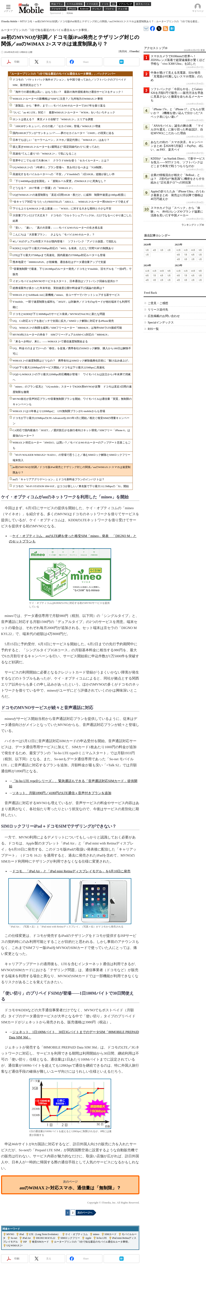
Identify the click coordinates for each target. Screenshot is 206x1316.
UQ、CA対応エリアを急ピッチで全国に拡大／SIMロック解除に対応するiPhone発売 (63, 320)
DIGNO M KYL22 (45, 1238)
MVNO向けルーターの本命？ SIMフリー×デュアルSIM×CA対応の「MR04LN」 (61, 334)
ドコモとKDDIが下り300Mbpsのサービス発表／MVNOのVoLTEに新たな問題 (59, 314)
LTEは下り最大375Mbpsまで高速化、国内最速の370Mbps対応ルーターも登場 (59, 255)
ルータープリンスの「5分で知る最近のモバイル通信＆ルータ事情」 (92, 1241)
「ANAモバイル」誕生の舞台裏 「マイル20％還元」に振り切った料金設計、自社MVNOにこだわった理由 (177, 129)
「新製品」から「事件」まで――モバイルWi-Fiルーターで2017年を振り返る (59, 105)
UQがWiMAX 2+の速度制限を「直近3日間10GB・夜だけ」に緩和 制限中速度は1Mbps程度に (69, 194)
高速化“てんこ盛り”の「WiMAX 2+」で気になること (45, 153)
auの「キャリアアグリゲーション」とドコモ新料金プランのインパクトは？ (58, 479)
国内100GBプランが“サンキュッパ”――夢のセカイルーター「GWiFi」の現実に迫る (63, 133)
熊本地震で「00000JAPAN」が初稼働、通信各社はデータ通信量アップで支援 (59, 262)
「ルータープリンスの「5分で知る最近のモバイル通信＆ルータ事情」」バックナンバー (62, 73)
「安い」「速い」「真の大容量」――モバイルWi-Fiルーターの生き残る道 (58, 227)
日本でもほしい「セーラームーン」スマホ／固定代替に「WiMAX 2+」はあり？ (61, 139)
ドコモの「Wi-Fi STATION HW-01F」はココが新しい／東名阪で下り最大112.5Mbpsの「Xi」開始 (71, 486)
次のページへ (84, 1212)
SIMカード (111, 1234)
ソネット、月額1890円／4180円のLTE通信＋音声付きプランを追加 (61, 793)
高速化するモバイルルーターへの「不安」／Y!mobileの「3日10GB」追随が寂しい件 (64, 174)
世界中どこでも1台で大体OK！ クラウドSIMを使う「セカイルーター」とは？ (61, 160)
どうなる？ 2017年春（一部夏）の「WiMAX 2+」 (43, 187)
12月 (178, 250)
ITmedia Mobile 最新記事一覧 (165, 28)
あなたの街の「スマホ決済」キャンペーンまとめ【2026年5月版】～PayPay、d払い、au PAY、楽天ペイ (177, 146)
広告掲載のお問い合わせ (164, 316)
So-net (14, 1238)
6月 (193, 255)
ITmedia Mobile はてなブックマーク (172, 28)
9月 (200, 250)
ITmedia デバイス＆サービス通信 (146, 28)
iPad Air (26, 1238)
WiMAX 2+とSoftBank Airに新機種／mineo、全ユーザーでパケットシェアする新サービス (66, 294)
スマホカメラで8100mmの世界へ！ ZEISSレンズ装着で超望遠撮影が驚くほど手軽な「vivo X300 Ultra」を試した (178, 60)
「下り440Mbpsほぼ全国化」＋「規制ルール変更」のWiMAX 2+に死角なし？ (59, 181)
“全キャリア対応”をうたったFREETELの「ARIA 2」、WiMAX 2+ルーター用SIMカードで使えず (71, 201)
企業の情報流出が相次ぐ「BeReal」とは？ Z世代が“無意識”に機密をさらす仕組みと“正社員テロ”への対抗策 (178, 178)
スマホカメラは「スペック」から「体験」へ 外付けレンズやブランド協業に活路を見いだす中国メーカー (177, 211)
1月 (147, 255)
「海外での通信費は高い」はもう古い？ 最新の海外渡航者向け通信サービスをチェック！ (68, 91)
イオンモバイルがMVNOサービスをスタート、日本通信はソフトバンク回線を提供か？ (65, 281)
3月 (161, 250)
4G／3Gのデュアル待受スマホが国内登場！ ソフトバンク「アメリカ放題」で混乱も (65, 241)
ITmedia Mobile (9, 21)
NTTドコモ (26, 21)
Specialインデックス (161, 322)
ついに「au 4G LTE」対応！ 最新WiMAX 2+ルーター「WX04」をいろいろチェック (64, 112)
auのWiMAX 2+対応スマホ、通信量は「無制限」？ (70, 1187)
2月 (169, 250)
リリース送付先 (158, 309)
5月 (147, 250)
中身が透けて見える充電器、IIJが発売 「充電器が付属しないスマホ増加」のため (177, 76)
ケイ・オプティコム (76, 1234)
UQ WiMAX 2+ (14, 1245)
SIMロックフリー (70, 1238)
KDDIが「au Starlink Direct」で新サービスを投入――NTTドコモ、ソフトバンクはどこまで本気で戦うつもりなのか (178, 162)
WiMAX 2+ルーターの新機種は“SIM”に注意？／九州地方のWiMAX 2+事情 (58, 98)
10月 (193, 250)
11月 (186, 250)
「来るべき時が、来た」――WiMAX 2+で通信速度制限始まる (50, 341)
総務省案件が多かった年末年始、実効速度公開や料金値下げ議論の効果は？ (59, 288)
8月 (178, 255)
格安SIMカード (40, 1241)
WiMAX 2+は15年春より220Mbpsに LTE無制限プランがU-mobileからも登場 (59, 411)
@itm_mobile (159, 27)
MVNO (10, 1234)
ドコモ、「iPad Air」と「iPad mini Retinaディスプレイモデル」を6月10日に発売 (71, 871)
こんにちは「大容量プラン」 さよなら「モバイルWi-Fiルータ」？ (54, 234)
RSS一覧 (153, 329)
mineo (96, 1234)
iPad (21, 1234)
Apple (88, 1238)
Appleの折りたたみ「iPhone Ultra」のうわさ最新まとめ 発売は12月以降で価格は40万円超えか (178, 195)
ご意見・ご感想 (158, 303)
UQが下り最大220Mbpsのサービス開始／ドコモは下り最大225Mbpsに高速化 (59, 367)
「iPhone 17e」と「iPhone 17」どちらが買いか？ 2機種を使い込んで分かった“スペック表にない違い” (178, 113)
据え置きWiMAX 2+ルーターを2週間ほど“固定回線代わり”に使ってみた (56, 146)
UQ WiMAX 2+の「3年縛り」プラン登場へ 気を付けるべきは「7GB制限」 (58, 167)
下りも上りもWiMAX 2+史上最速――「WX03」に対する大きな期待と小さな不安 (62, 208)
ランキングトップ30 (192, 224)
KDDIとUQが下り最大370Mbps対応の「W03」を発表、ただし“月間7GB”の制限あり (63, 248)
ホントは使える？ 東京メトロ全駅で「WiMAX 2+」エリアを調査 (53, 119)
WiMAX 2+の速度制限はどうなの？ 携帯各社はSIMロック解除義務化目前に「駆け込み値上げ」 (72, 360)
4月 (154, 250)
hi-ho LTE (102, 1238)
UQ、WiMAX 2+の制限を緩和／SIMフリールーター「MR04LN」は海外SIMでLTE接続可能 (67, 327)
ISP (25, 1241)
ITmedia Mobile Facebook (152, 27)
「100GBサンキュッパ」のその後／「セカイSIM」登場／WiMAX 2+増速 (57, 126)
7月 (185, 255)
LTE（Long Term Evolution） (44, 1234)
